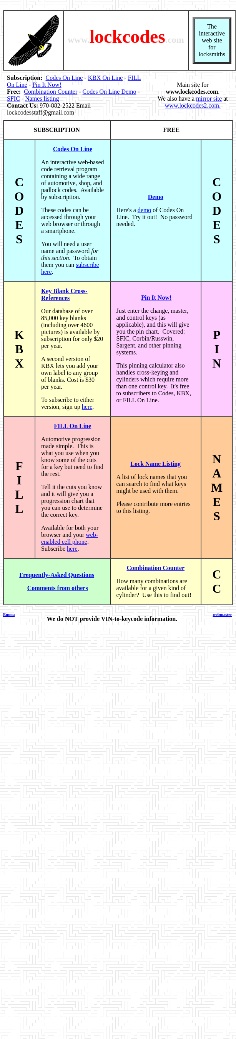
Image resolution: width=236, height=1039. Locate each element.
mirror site (209, 98)
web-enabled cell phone (69, 538)
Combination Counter (50, 91)
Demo (155, 197)
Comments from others (57, 588)
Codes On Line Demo (109, 91)
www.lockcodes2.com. (193, 105)
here (87, 406)
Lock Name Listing (155, 463)
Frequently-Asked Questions (56, 575)
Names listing (42, 98)
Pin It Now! (46, 84)
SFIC (13, 98)
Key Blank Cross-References (64, 294)
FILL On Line (72, 426)
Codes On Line (64, 77)
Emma (9, 614)
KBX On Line (105, 77)
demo (144, 210)
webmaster (222, 614)
